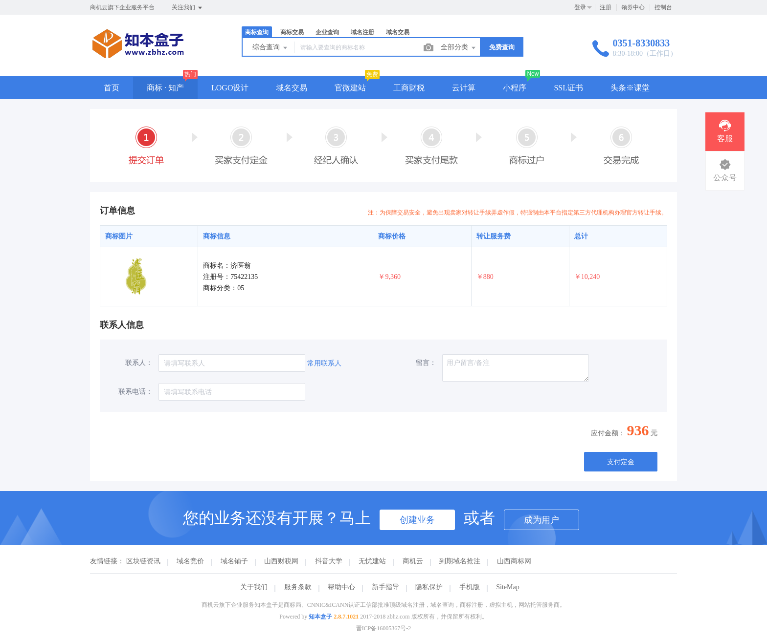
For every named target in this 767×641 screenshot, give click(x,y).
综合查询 (270, 48)
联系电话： (135, 391)
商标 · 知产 (165, 88)
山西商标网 (514, 561)
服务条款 (298, 587)
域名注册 (362, 32)
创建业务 (417, 520)
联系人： (139, 362)
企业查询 (327, 32)
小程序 (514, 88)
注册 (605, 7)
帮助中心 (341, 587)
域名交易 (397, 32)
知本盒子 (320, 616)
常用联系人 (324, 363)
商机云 (413, 561)
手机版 (469, 587)
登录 (580, 7)
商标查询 (257, 32)
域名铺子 (234, 561)
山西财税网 (281, 561)
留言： (426, 362)
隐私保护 (429, 587)
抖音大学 (328, 561)
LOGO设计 (229, 88)
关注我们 (187, 7)
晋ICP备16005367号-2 (383, 628)
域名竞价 (190, 561)
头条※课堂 (630, 88)
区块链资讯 (143, 561)
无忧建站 (372, 561)
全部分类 (459, 48)
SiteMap (507, 587)
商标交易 (292, 32)
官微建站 (350, 88)
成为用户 (541, 520)
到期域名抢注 (459, 561)
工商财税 (409, 88)
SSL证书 (568, 88)
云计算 (463, 88)
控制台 (663, 7)
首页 (111, 88)
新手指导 (385, 587)
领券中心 (633, 7)
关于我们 (254, 587)
